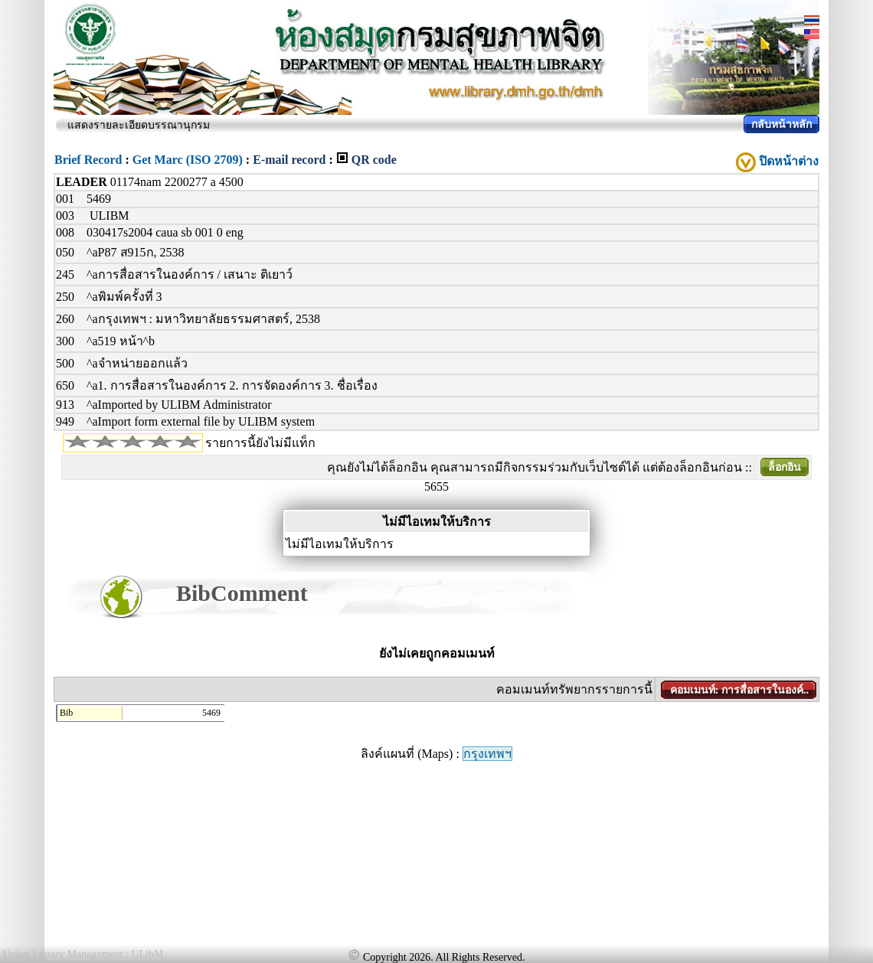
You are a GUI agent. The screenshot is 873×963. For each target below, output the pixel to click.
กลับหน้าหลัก (781, 124)
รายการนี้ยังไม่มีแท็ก (260, 442)
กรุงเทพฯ (487, 753)
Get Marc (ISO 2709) (187, 159)
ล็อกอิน (784, 467)
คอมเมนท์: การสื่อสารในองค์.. (739, 690)
